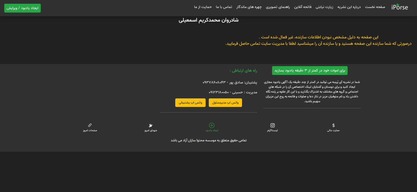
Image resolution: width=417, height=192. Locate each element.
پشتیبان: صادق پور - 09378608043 (230, 82)
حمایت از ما (203, 7)
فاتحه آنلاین (302, 7)
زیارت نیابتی (324, 7)
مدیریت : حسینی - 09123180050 (233, 92)
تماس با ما (224, 7)
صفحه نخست (375, 7)
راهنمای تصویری (278, 7)
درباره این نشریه (349, 7)
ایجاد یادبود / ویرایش (22, 8)
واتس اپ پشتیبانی (190, 102)
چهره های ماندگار (249, 7)
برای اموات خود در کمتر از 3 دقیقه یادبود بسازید (309, 70)
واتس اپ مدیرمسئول (225, 102)
